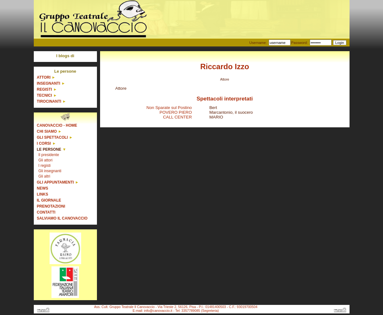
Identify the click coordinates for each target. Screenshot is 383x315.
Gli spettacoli (52, 137)
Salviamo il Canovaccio (62, 218)
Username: (257, 43)
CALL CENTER (177, 117)
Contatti (46, 212)
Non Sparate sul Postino (169, 107)
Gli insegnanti (50, 171)
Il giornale (49, 200)
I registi (45, 165)
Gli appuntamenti (55, 182)
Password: (299, 43)
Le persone (49, 149)
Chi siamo (47, 131)
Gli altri (44, 176)
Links (42, 194)
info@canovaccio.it (158, 310)
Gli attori (46, 160)
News (42, 188)
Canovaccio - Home (57, 125)
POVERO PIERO (175, 112)
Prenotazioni (51, 206)
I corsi (44, 143)
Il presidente (49, 155)
